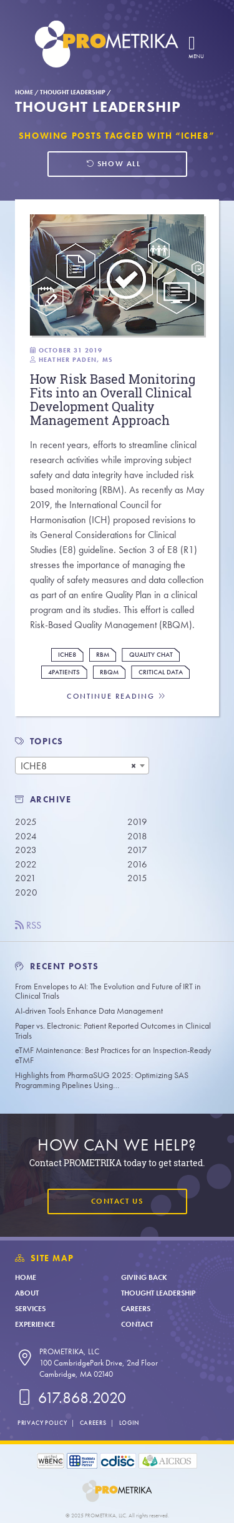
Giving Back (144, 1277)
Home (24, 92)
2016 (137, 864)
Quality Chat (151, 655)
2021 (25, 878)
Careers (135, 1309)
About (27, 1293)
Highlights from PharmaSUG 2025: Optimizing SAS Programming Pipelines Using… (101, 1080)
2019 (137, 822)
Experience (35, 1324)
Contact (137, 1324)
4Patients (64, 672)
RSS (28, 925)
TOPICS (47, 741)
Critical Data (161, 672)
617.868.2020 (70, 1397)
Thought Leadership (72, 92)
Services (30, 1309)
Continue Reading (117, 696)
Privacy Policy (42, 1423)
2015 (137, 878)
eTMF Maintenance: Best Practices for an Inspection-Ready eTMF (113, 1055)
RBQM (109, 672)
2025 (26, 822)
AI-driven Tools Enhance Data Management (89, 1011)
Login (129, 1423)
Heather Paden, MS (76, 360)
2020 (26, 892)
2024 (26, 836)
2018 (137, 836)
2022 (26, 864)
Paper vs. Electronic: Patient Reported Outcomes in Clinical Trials (113, 1031)
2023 (26, 850)
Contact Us (117, 1201)
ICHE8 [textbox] (34, 765)
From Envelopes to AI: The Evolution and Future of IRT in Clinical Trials (108, 991)
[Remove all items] (133, 765)
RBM (102, 655)
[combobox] (82, 765)
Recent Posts (57, 966)
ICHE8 (67, 655)
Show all (113, 164)
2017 (137, 850)
